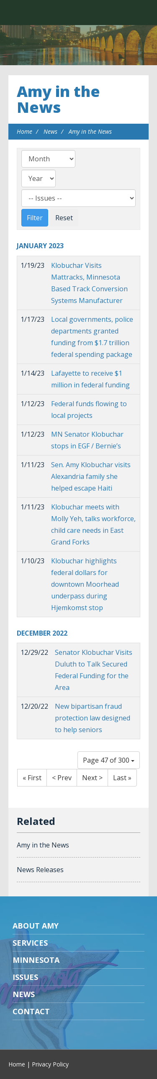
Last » (122, 777)
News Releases (40, 869)
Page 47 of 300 (108, 760)
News (50, 131)
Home (24, 131)
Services (30, 943)
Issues (25, 977)
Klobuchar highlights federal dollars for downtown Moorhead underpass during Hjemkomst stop (85, 584)
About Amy (36, 926)
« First (32, 777)
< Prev (62, 777)
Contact (31, 1011)
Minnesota (36, 960)
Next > (92, 777)
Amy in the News (58, 99)
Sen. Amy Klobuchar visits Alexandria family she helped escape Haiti (91, 476)
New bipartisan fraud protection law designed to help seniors (92, 718)
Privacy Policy (50, 1064)
